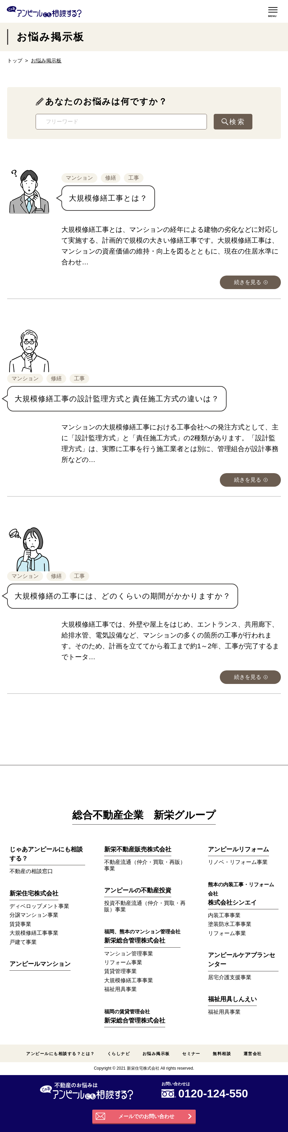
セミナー (191, 1053)
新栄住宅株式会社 (33, 893)
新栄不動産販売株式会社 (137, 849)
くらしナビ (118, 1053)
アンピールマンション (40, 964)
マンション (79, 178)
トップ (14, 60)
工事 (133, 178)
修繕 (110, 178)
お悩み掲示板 (156, 1053)
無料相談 (222, 1053)
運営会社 (253, 1053)
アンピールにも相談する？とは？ (60, 1053)
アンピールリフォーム (238, 849)
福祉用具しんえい (232, 999)
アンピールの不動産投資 (137, 890)
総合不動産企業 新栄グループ (144, 815)
